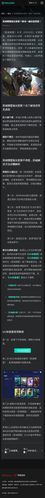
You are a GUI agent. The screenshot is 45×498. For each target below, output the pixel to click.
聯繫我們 (10, 484)
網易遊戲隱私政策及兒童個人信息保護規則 (25, 481)
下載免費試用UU (22, 351)
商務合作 (16, 484)
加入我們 (22, 484)
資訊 (9, 13)
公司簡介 (4, 481)
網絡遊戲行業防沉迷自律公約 (10, 487)
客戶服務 (10, 481)
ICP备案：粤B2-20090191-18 (10, 493)
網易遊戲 (4, 484)
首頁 (3, 13)
